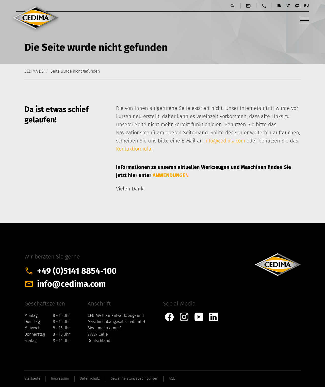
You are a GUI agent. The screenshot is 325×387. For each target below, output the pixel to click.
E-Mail (248, 5)
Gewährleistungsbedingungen (134, 378)
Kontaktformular (134, 149)
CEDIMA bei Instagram (184, 317)
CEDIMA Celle (36, 17)
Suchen (232, 5)
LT (288, 6)
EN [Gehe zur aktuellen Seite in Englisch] (279, 6)
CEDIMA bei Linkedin (213, 317)
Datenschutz (90, 378)
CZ (297, 6)
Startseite (32, 378)
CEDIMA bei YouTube (198, 317)
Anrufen (264, 5)
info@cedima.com (224, 141)
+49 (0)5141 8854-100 (77, 271)
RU (306, 6)
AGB (172, 378)
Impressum (60, 378)
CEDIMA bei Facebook (169, 317)
